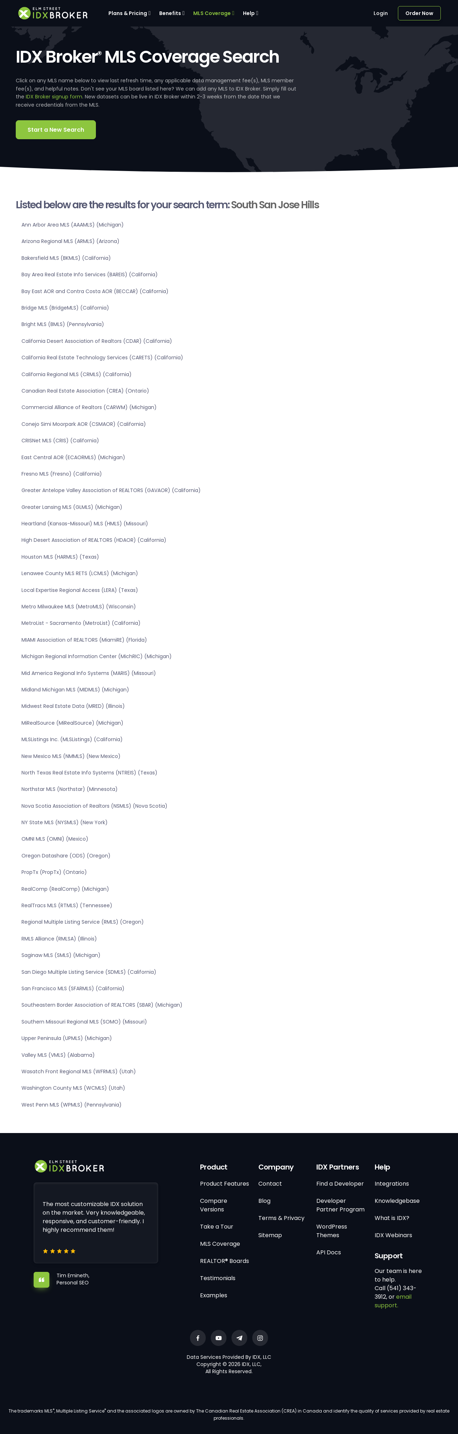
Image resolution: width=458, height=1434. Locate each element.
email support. (393, 1301)
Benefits (170, 13)
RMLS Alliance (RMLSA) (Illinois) (59, 938)
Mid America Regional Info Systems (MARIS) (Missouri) (88, 673)
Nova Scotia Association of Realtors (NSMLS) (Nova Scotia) (94, 806)
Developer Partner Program (340, 1205)
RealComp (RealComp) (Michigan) (65, 889)
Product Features (224, 1184)
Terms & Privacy (281, 1218)
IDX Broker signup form (54, 96)
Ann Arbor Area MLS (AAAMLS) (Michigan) (72, 224)
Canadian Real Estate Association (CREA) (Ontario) (85, 390)
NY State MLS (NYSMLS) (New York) (64, 822)
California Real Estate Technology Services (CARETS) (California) (102, 357)
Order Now (419, 13)
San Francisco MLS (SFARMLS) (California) (73, 988)
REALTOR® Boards (224, 1261)
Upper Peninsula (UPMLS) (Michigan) (66, 1038)
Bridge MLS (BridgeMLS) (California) (65, 307)
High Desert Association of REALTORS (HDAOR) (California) (93, 540)
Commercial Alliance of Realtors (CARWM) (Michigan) (89, 407)
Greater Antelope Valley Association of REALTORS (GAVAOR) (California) (111, 490)
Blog (264, 1201)
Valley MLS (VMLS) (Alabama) (58, 1055)
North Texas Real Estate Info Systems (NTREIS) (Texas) (89, 772)
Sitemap (270, 1235)
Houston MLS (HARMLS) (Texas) (60, 556)
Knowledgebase (397, 1201)
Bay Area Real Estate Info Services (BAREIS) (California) (89, 274)
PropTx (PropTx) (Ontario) (54, 872)
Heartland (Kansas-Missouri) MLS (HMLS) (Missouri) (84, 523)
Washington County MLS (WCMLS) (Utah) (73, 1088)
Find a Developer (340, 1184)
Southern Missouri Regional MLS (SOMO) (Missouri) (84, 1021)
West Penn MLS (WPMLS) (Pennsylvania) (71, 1104)
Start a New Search (56, 130)
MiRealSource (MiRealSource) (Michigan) (72, 722)
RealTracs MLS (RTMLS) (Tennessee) (66, 905)
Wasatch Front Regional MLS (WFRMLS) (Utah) (78, 1071)
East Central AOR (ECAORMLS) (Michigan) (73, 457)
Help (249, 13)
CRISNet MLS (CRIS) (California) (60, 440)
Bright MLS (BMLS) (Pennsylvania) (62, 324)
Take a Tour (216, 1226)
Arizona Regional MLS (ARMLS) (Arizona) (70, 241)
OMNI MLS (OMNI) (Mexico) (54, 838)
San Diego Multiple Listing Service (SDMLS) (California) (88, 972)
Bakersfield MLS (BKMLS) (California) (66, 258)
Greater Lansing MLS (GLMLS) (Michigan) (71, 507)
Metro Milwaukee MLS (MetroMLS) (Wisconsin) (78, 606)
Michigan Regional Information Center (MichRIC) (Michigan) (96, 656)
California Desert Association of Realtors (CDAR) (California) (96, 341)
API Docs (328, 1252)
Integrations (392, 1184)
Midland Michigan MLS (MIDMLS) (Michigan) (75, 689)
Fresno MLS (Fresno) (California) (61, 473)
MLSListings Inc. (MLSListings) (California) (72, 739)
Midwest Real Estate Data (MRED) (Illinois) (73, 706)
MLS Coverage (212, 13)
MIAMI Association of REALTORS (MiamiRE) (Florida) (84, 639)
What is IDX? (392, 1218)
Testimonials (217, 1278)
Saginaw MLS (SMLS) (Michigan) (61, 955)
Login (381, 13)
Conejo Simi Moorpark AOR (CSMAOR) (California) (83, 424)
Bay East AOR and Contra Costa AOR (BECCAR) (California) (95, 291)
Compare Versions (213, 1205)
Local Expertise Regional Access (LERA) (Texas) (79, 590)
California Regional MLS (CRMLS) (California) (76, 374)
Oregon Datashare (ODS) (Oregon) (66, 855)
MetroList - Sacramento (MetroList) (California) (81, 623)
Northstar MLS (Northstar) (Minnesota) (69, 789)
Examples (213, 1295)
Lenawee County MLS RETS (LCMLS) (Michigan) (79, 573)
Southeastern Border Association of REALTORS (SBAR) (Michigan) (101, 1004)
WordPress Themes (331, 1230)
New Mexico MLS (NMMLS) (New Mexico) (71, 756)
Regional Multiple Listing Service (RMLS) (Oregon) (82, 921)
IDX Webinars (393, 1235)
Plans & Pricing (127, 13)
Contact (270, 1184)
